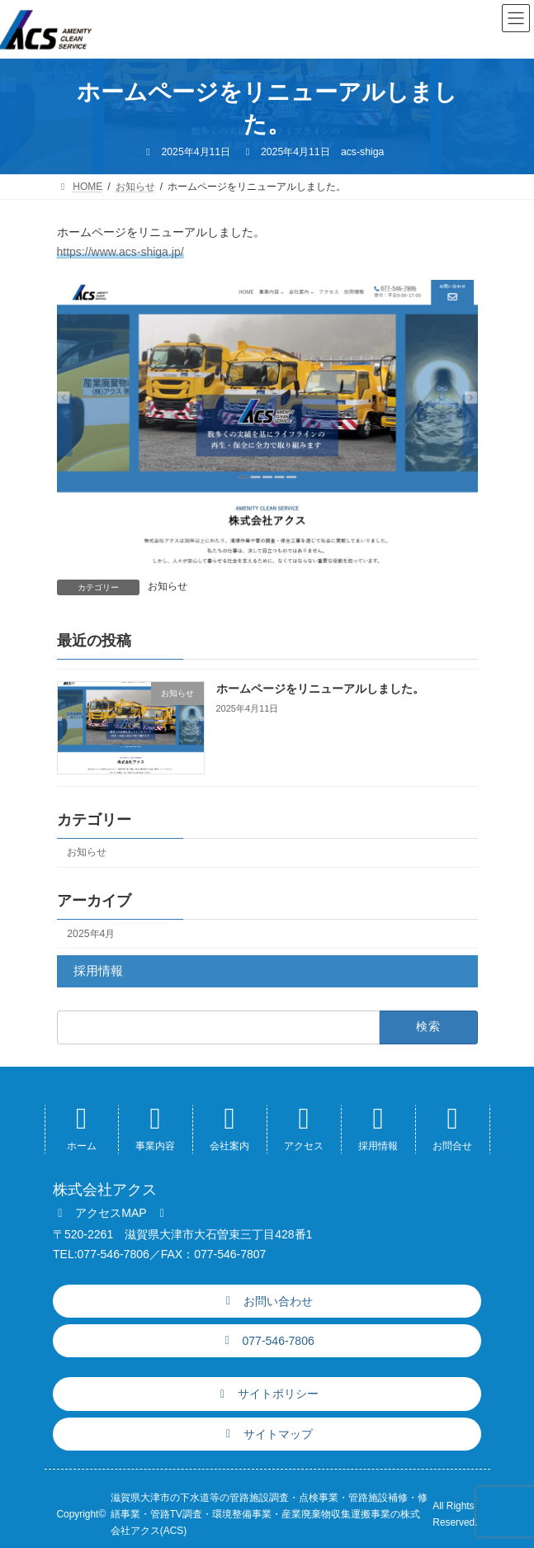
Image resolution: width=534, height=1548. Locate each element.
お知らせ (167, 586)
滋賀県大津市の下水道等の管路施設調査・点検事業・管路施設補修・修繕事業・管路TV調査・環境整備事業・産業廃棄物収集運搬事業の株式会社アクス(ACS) (269, 1514)
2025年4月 (91, 934)
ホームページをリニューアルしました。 (319, 688)
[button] (111, 1212)
